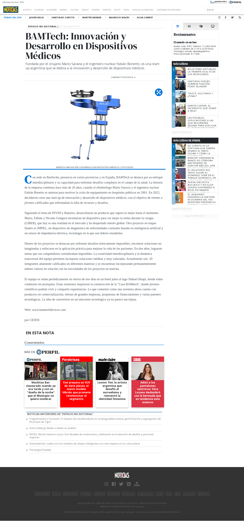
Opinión (108, 9)
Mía (178, 493)
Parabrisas (128, 493)
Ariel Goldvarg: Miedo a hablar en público (52, 428)
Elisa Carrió (145, 17)
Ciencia (95, 9)
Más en (41, 352)
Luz (169, 493)
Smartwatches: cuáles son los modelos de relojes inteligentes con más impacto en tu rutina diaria (84, 443)
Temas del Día (13, 17)
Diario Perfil (42, 493)
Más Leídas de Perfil (186, 140)
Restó (133, 9)
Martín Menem (92, 17)
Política (28, 9)
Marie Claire (70, 493)
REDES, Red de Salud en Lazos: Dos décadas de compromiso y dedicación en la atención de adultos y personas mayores (91, 436)
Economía (57, 9)
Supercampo (145, 493)
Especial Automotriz (163, 9)
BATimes (203, 493)
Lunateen (189, 493)
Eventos (121, 9)
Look (159, 493)
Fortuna (86, 493)
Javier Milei (37, 17)
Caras (56, 493)
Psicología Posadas (40, 450)
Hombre (99, 493)
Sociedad (42, 9)
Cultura (83, 9)
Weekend (113, 493)
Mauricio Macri (119, 17)
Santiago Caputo (63, 17)
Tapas (143, 9)
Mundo (70, 9)
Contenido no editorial (194, 9)
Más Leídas (180, 64)
